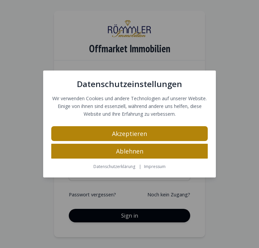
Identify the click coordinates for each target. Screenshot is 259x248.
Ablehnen (129, 151)
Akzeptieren (129, 134)
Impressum (155, 166)
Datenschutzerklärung (114, 166)
